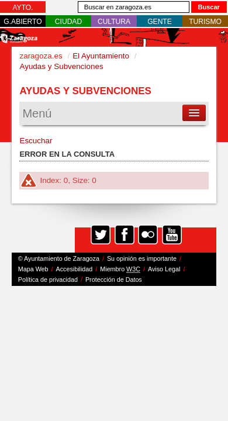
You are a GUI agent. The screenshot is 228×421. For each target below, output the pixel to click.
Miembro (120, 269)
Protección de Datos (113, 279)
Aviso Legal (164, 268)
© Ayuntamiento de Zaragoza (58, 258)
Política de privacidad (48, 279)
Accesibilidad (74, 268)
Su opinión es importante (142, 258)
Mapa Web (33, 268)
